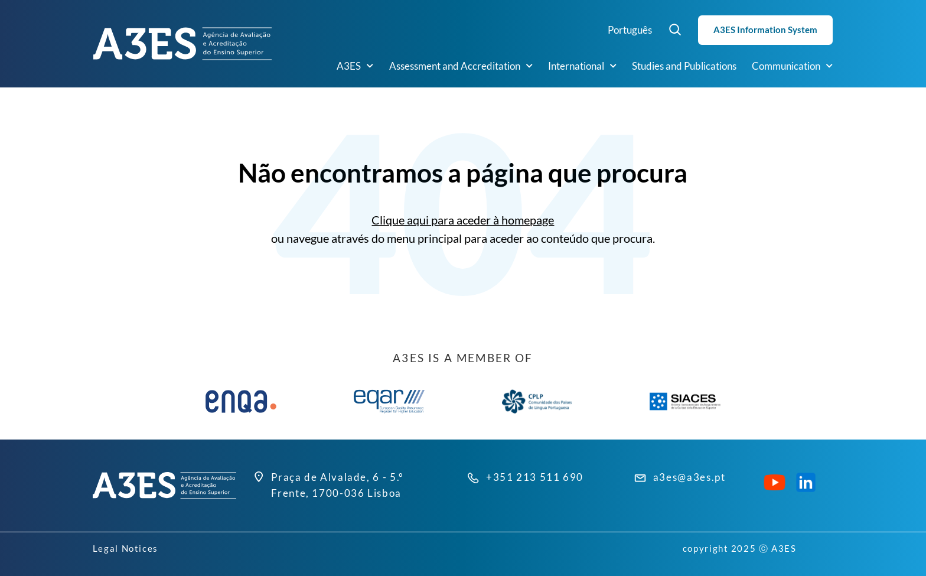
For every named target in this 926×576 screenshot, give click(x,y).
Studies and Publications (684, 66)
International (582, 66)
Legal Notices (125, 548)
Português (630, 30)
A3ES (355, 66)
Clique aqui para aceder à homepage (462, 220)
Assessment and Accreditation (461, 66)
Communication (792, 66)
